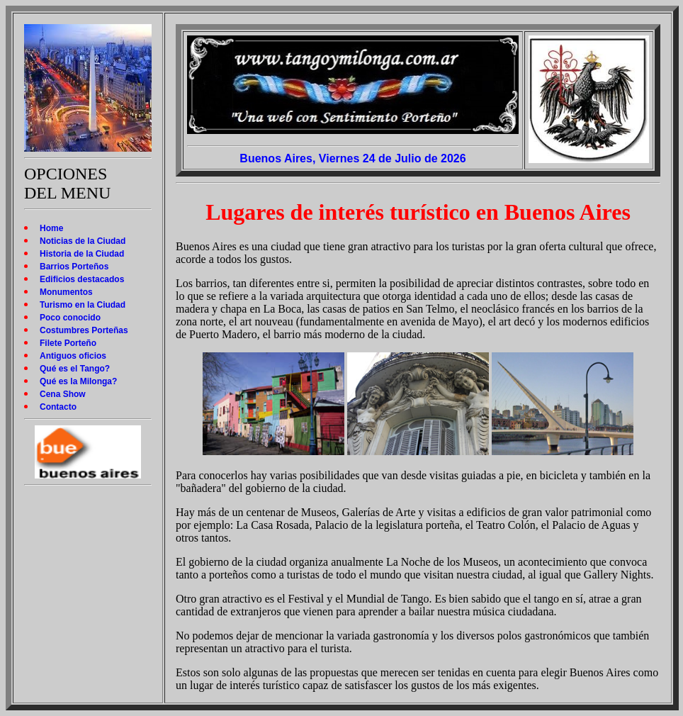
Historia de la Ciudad (82, 254)
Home (51, 228)
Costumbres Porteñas (84, 330)
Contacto (58, 407)
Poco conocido (70, 318)
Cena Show (63, 394)
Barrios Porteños (74, 267)
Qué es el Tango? (75, 369)
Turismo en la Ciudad (82, 305)
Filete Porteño (68, 343)
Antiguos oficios (73, 356)
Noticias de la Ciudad (82, 241)
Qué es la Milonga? (78, 381)
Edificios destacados (82, 279)
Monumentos (66, 292)
